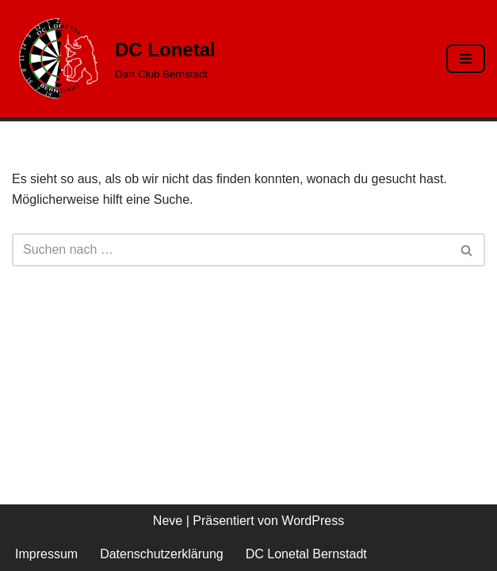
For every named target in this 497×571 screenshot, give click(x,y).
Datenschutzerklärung (162, 554)
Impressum (46, 554)
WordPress (312, 520)
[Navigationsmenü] (465, 58)
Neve (167, 520)
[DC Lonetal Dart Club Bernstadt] (114, 58)
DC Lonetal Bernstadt (306, 554)
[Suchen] (230, 249)
